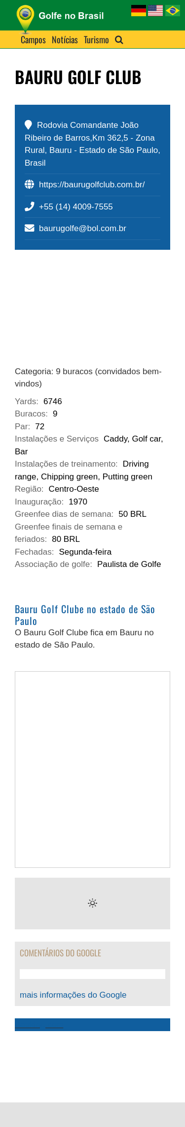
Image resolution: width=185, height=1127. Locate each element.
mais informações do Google (73, 995)
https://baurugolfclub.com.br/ (92, 184)
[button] (119, 39)
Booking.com (39, 1024)
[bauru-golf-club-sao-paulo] (92, 313)
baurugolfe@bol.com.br (82, 228)
